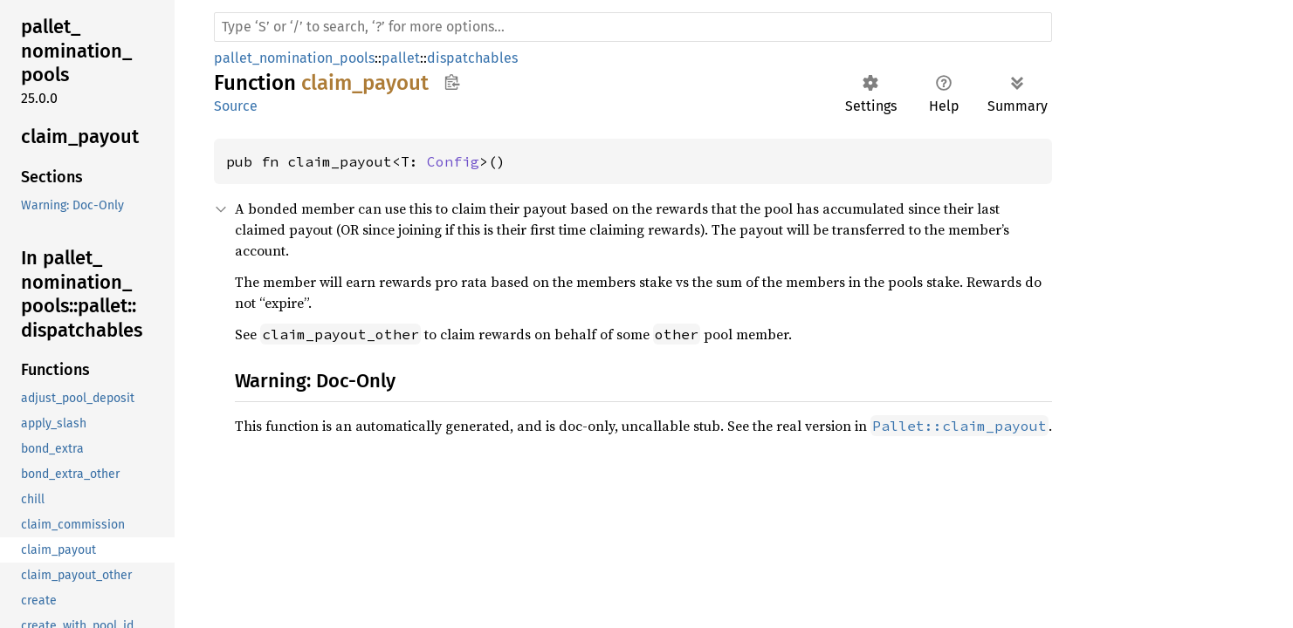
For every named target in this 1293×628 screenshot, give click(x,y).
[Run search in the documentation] (633, 27)
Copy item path (451, 82)
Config (453, 161)
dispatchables (472, 58)
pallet (401, 58)
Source (236, 106)
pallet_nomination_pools (294, 58)
